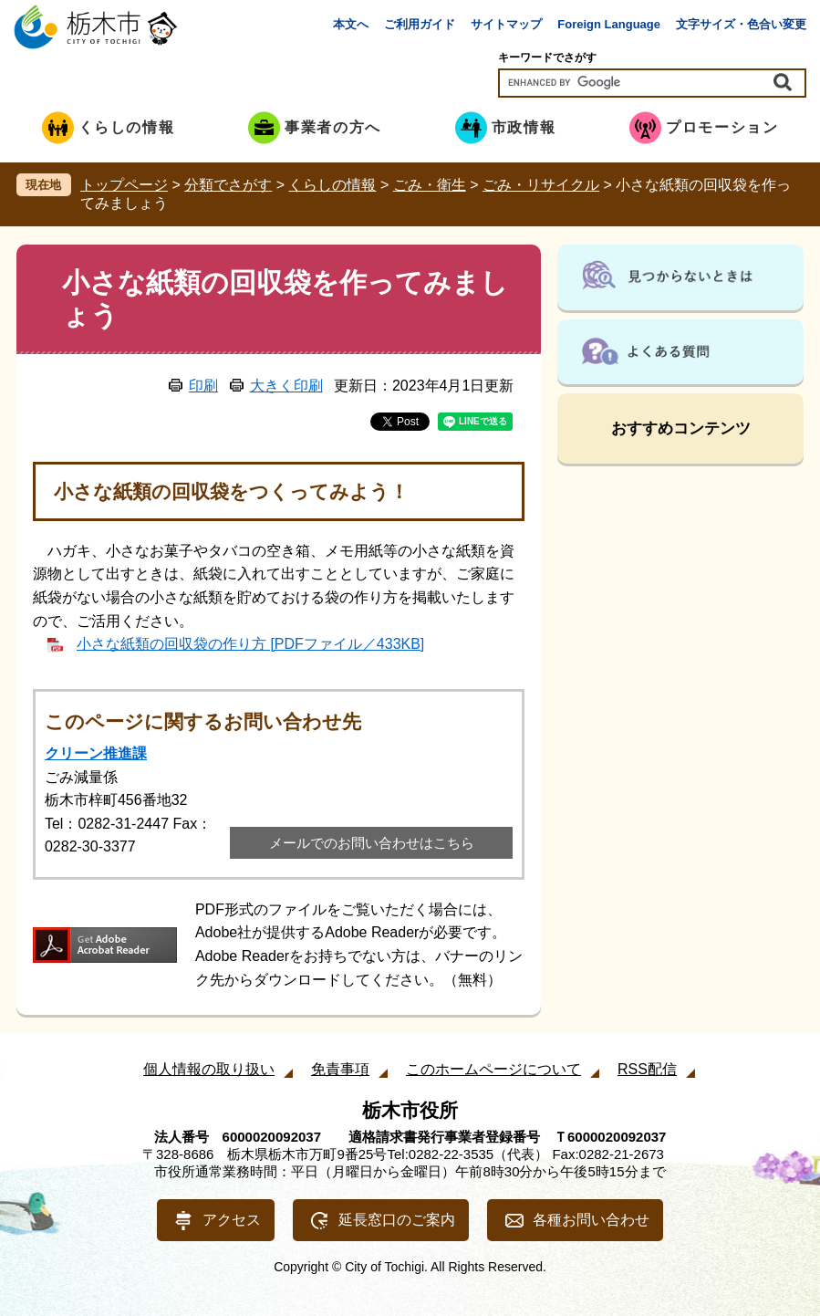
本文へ (350, 24)
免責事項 (340, 1069)
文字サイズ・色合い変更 (741, 24)
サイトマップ (506, 24)
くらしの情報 (332, 185)
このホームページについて (493, 1069)
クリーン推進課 (96, 753)
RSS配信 (647, 1069)
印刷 (203, 385)
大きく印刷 (286, 385)
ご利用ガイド (419, 24)
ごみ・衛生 (429, 185)
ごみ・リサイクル (541, 185)
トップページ (124, 185)
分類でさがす (228, 185)
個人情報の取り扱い (209, 1069)
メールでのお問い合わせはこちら (371, 843)
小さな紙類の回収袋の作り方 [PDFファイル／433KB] (250, 644)
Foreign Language (608, 24)
